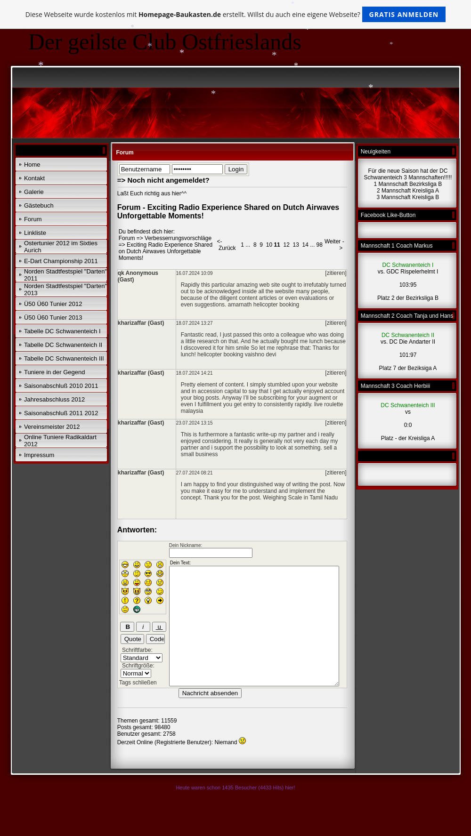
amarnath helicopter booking (263, 304)
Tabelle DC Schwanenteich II (63, 344)
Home (32, 164)
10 (269, 244)
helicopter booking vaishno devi (236, 354)
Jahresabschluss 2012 (54, 399)
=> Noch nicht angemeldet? (163, 180)
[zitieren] (335, 273)
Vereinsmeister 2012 (52, 426)
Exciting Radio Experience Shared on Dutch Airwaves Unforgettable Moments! (165, 251)
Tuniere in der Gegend (54, 372)
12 (286, 244)
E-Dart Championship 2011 (61, 261)
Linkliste (35, 232)
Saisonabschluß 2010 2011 (61, 385)
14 (305, 244)
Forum (33, 219)
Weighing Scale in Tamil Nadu (300, 497)
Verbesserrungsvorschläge (178, 238)
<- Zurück (226, 244)
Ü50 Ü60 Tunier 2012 (53, 303)
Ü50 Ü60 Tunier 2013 (53, 317)
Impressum (39, 454)
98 (320, 244)
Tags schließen (138, 682)
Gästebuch (39, 205)
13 (295, 244)
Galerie (34, 191)
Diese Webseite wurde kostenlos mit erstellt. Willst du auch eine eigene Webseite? (235, 14)
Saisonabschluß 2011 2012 (61, 413)
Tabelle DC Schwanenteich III (64, 358)
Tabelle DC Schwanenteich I (62, 331)
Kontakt (34, 178)
